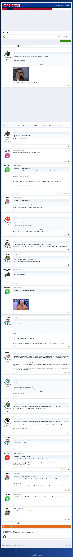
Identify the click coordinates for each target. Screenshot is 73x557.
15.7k (7, 59)
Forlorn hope (7, 165)
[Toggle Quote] (14, 52)
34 (8, 45)
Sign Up (67, 5)
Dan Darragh (7, 377)
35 (10, 45)
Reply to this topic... (12, 536)
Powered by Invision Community (36, 555)
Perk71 (7, 508)
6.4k (7, 361)
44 (28, 45)
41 (22, 45)
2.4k (7, 386)
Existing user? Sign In (59, 5)
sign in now (27, 532)
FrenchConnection (28, 241)
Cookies (41, 553)
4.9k (7, 207)
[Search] (57, 9)
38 (16, 45)
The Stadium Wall (16, 37)
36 (12, 45)
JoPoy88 (7, 197)
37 (14, 45)
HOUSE (26, 132)
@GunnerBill (16, 356)
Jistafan (26, 168)
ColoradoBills (7, 416)
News (5, 8)
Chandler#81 (9, 35)
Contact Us (37, 553)
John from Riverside (7, 151)
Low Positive (7, 215)
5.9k (7, 326)
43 (26, 45)
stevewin (7, 130)
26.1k (7, 504)
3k (7, 263)
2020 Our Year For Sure (7, 351)
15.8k (7, 139)
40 (20, 45)
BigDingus (7, 317)
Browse (32, 8)
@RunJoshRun (25, 261)
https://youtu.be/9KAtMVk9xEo (19, 60)
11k (8, 249)
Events (26, 8)
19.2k (7, 425)
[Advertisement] (36, 22)
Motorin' (26, 52)
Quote (16, 85)
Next (31, 45)
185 (8, 297)
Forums (10, 9)
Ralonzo (7, 50)
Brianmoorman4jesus (7, 239)
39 (18, 45)
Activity (38, 8)
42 (24, 45)
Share (59, 36)
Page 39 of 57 (38, 45)
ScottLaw (26, 272)
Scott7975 (7, 494)
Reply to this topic (65, 41)
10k (8, 224)
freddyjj (7, 254)
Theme (32, 553)
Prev (5, 45)
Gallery (20, 8)
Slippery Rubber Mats (7, 270)
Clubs (15, 8)
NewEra (26, 353)
